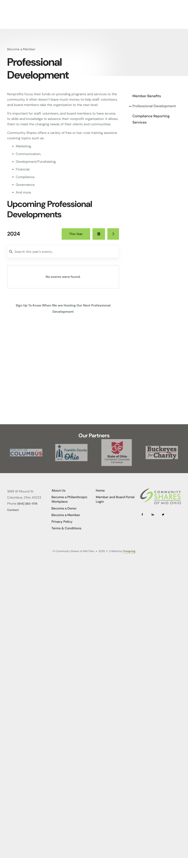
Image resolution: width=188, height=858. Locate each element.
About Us (58, 490)
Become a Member (65, 515)
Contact (13, 510)
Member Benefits (146, 96)
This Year (76, 234)
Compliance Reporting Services (151, 119)
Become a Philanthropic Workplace (69, 499)
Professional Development (154, 106)
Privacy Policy (61, 521)
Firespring (129, 551)
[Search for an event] (63, 251)
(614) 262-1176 (27, 504)
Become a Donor (64, 508)
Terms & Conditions (66, 528)
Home (100, 490)
